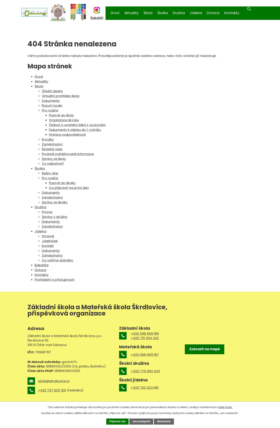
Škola (148, 13)
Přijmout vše (116, 421)
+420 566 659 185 (145, 333)
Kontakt (48, 246)
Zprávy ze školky (55, 202)
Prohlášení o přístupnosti (54, 279)
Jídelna (196, 13)
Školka (162, 13)
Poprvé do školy (61, 115)
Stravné (48, 236)
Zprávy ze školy (54, 159)
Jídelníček (50, 241)
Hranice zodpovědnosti (67, 134)
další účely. (225, 407)
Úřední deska (52, 91)
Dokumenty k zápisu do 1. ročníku (75, 130)
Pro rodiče (50, 110)
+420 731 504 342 (145, 338)
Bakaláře (42, 265)
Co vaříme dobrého (57, 260)
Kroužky (48, 139)
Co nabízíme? (53, 163)
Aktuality (131, 13)
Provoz (47, 212)
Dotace (213, 13)
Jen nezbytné (141, 421)
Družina (179, 13)
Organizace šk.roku (64, 120)
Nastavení (165, 421)
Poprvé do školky (62, 183)
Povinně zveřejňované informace (68, 154)
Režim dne (50, 173)
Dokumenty (51, 100)
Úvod (115, 13)
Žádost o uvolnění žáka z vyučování (77, 125)
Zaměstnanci (52, 144)
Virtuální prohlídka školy (60, 96)
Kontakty (231, 13)
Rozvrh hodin (52, 105)
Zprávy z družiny (54, 217)
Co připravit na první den (69, 188)
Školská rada (52, 149)
